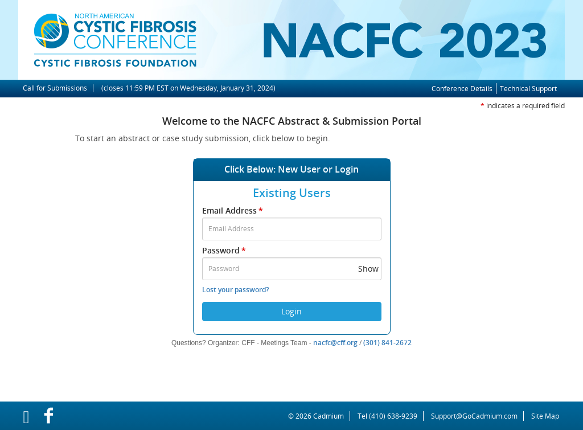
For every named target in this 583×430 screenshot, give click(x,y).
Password (225, 250)
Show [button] (368, 268)
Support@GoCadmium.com (477, 416)
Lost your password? (235, 289)
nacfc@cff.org (335, 342)
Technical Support (528, 88)
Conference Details (462, 88)
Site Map (545, 416)
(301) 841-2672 (387, 342)
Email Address (233, 210)
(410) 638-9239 (393, 416)
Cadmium (328, 416)
